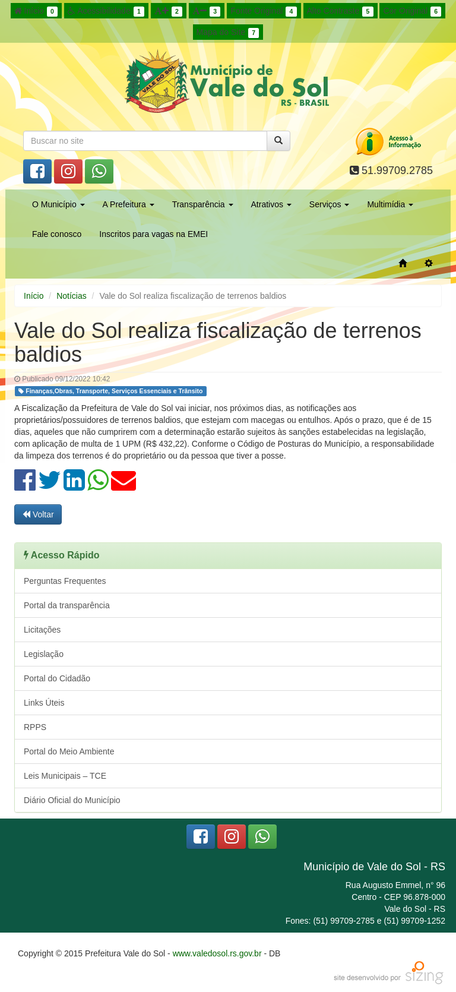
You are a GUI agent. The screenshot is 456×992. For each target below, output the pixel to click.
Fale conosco (56, 234)
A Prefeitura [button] (128, 204)
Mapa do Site (228, 32)
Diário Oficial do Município (72, 800)
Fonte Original (263, 11)
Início (36, 11)
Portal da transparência (67, 605)
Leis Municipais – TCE (65, 776)
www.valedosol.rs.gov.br (217, 953)
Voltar (38, 514)
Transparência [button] (202, 204)
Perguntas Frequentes (65, 581)
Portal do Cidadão (57, 678)
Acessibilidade (106, 11)
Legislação (44, 654)
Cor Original (412, 11)
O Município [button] (58, 204)
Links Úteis (44, 702)
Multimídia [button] (390, 204)
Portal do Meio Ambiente (69, 751)
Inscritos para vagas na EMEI (153, 234)
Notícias (71, 296)
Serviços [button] (329, 204)
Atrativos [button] (271, 204)
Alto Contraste (340, 11)
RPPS (35, 727)
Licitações (42, 629)
